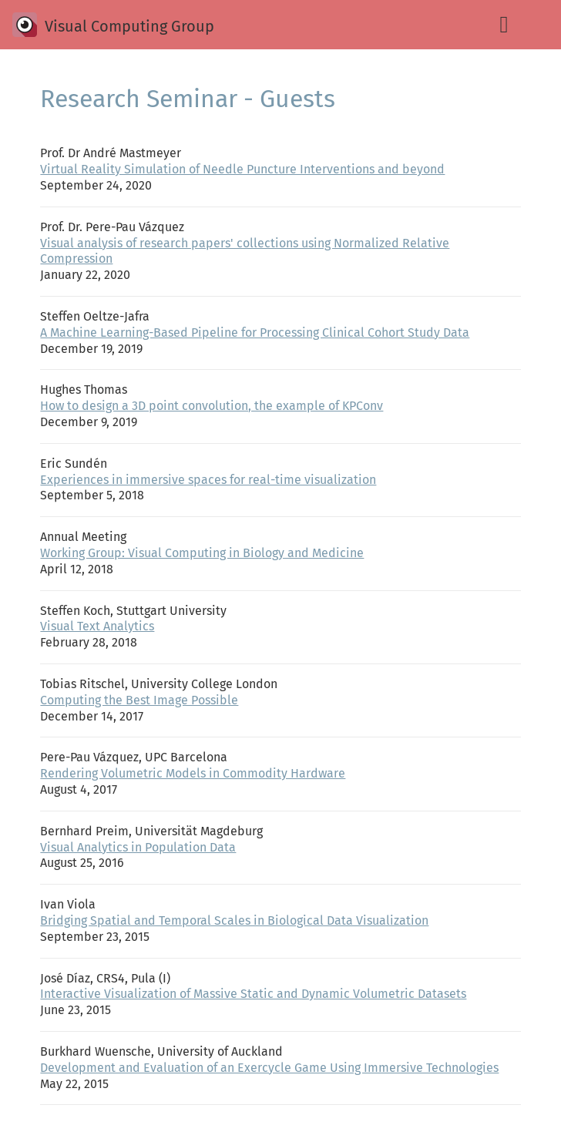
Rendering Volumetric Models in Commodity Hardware (192, 773)
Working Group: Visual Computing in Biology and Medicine (202, 553)
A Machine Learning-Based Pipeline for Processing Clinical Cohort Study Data (254, 332)
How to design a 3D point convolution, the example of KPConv (211, 405)
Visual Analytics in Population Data (138, 847)
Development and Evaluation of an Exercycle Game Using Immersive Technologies (269, 1067)
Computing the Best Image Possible (139, 700)
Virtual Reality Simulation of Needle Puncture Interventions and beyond (242, 169)
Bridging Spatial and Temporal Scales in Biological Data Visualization (234, 920)
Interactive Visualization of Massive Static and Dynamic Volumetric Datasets (253, 993)
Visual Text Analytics (97, 626)
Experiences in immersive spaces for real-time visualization (208, 479)
